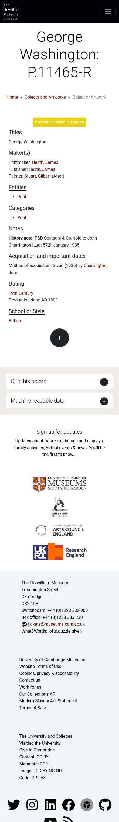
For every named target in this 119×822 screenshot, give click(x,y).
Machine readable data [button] (37, 400)
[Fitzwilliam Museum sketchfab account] (87, 804)
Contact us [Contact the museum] (29, 680)
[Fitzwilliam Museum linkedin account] (69, 804)
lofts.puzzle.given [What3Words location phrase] (65, 631)
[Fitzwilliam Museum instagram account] (32, 804)
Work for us (30, 687)
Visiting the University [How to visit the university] (40, 743)
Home (12, 97)
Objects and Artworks (45, 97)
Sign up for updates (59, 432)
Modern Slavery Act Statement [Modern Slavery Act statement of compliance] (48, 700)
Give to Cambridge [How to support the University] (37, 749)
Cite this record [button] (28, 381)
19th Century (21, 293)
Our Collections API (38, 694)
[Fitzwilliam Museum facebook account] (51, 804)
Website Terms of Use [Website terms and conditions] (40, 666)
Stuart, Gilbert (38, 176)
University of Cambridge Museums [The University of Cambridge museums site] (52, 659)
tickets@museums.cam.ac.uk (56, 624)
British (15, 320)
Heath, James (45, 162)
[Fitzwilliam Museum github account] (105, 804)
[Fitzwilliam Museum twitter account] (14, 804)
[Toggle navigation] (108, 11)
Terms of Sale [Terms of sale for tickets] (32, 707)
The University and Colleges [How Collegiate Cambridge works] (45, 736)
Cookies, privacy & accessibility (49, 673)
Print (21, 196)
